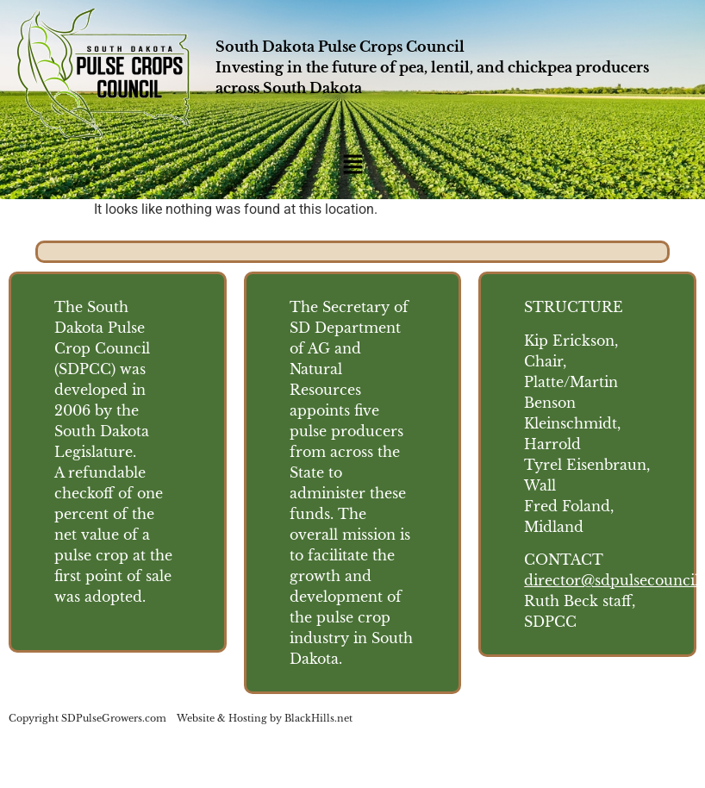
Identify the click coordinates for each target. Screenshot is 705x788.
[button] (352, 165)
